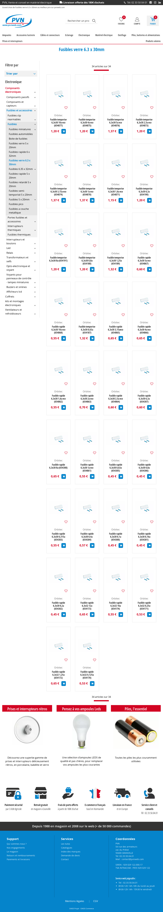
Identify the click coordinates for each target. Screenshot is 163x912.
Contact (65, 859)
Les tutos (65, 843)
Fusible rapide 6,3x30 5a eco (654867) (144, 260)
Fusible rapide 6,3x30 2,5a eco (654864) (115, 398)
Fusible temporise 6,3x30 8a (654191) (58, 259)
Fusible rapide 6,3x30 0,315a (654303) (58, 536)
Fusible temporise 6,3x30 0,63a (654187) (87, 329)
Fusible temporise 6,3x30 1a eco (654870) (87, 191)
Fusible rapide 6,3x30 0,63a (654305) (115, 467)
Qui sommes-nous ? (16, 843)
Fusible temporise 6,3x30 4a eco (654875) (87, 122)
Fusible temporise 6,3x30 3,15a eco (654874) (58, 191)
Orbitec (58, 115)
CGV (95, 901)
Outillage (122, 35)
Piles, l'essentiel (136, 708)
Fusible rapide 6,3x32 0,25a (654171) (144, 605)
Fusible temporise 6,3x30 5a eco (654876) (115, 122)
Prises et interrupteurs (12, 41)
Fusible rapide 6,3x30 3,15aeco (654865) (115, 329)
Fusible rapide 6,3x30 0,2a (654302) (58, 605)
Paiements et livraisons (18, 859)
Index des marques (70, 851)
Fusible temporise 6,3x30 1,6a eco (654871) (115, 191)
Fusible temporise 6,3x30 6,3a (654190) (144, 191)
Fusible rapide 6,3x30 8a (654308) (58, 466)
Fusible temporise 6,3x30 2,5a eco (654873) (144, 122)
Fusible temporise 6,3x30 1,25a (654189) (115, 260)
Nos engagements (16, 847)
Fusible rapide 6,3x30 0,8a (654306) (144, 467)
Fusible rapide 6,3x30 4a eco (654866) (144, 329)
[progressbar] (101, 70)
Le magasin (12, 851)
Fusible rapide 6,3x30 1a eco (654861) (87, 467)
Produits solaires (153, 41)
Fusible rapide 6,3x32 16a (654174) (115, 605)
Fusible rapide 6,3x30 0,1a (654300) (115, 536)
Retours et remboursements (21, 855)
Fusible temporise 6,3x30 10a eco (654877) (58, 122)
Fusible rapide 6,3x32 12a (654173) (87, 605)
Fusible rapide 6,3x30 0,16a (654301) (144, 536)
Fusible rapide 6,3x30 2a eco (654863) (87, 398)
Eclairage (69, 35)
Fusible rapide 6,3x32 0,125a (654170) (87, 674)
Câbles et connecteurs (50, 35)
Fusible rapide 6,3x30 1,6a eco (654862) (58, 398)
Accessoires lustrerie (26, 35)
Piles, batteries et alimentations (146, 35)
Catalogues (66, 847)
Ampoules (6, 35)
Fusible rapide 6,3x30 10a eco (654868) (58, 329)
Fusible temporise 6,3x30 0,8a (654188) (87, 260)
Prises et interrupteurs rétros (27, 708)
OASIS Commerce (87, 909)
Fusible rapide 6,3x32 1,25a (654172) (58, 674)
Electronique (84, 35)
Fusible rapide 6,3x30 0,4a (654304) (87, 536)
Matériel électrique (104, 35)
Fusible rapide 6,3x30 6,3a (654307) (144, 398)
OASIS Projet (74, 909)
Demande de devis (70, 855)
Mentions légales (74, 901)
